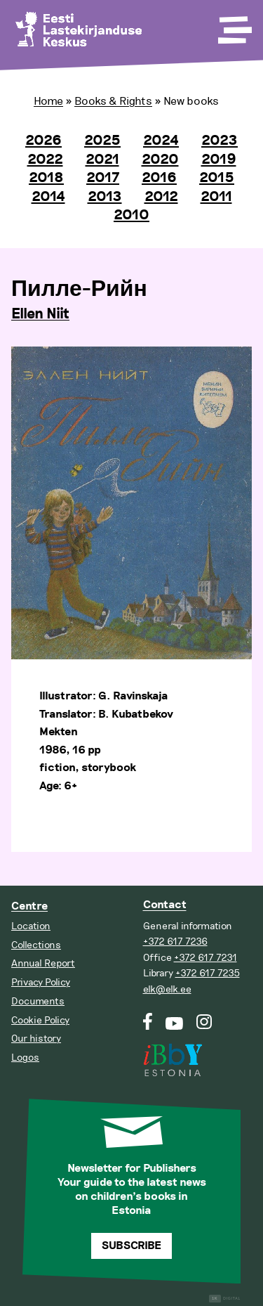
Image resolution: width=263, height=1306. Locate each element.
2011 (216, 197)
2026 (43, 140)
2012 (161, 197)
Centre (29, 906)
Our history (36, 1039)
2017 (102, 178)
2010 (131, 215)
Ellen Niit (40, 314)
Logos (25, 1057)
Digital (225, 1298)
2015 (216, 178)
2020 (160, 159)
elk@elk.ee (167, 989)
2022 (45, 159)
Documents (38, 1001)
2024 (161, 140)
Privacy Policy (40, 982)
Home (48, 101)
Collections (36, 945)
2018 (46, 178)
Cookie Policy (40, 1020)
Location (30, 926)
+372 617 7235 (207, 973)
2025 (102, 140)
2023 (219, 140)
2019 (218, 159)
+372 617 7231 (205, 958)
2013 (105, 197)
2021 (102, 159)
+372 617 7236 (175, 942)
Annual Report (43, 963)
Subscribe (131, 1246)
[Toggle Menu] (234, 25)
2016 (159, 178)
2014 (48, 197)
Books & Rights (113, 101)
